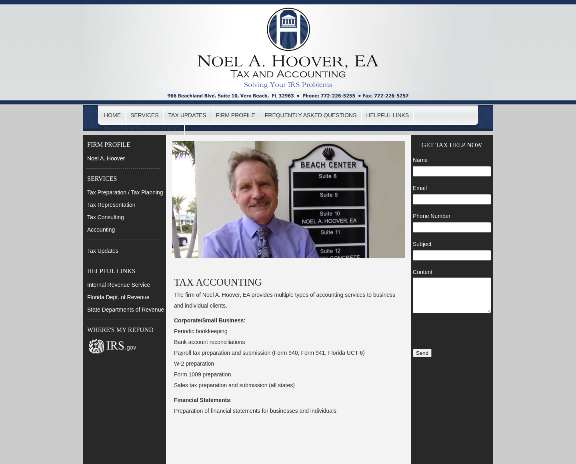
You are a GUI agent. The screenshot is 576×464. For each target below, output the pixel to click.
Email (420, 188)
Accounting (101, 229)
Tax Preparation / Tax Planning (125, 192)
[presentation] (452, 331)
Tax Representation (111, 205)
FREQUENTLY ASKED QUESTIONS (311, 115)
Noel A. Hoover (106, 158)
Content (422, 272)
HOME (112, 115)
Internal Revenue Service (118, 285)
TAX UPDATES (187, 115)
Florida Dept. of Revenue (118, 297)
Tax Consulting (105, 217)
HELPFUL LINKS (387, 115)
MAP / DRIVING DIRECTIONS (142, 128)
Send (422, 353)
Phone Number (431, 216)
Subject (422, 244)
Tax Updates (102, 251)
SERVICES (144, 115)
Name (420, 160)
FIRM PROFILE (235, 115)
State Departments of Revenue (125, 309)
